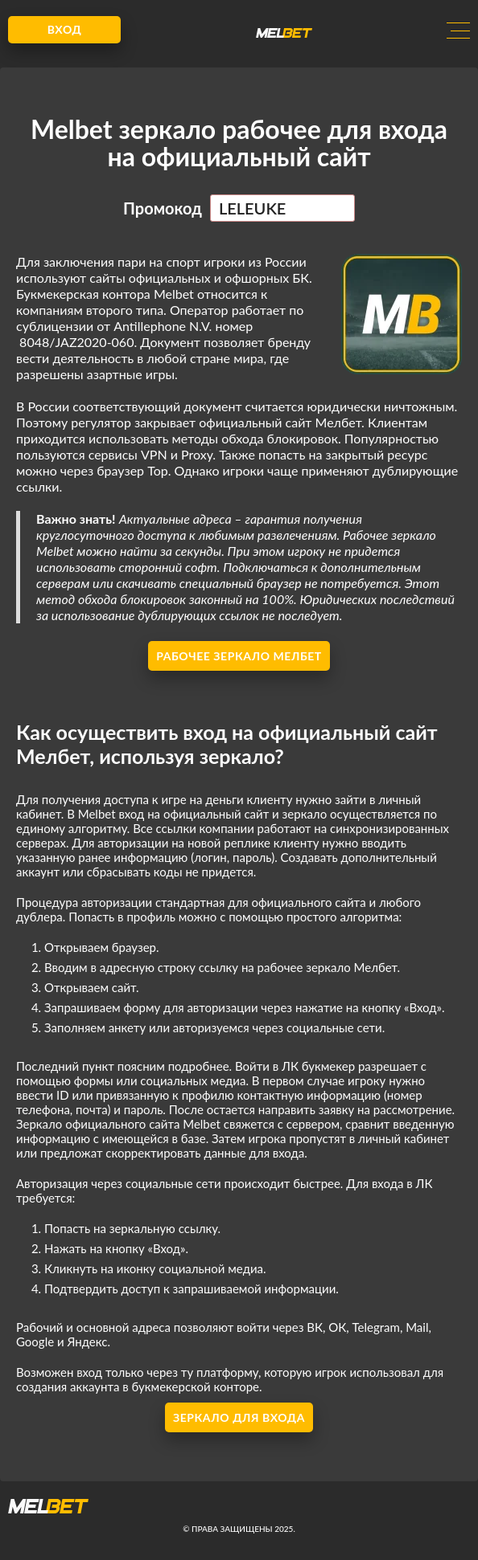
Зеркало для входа (239, 1417)
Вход (64, 29)
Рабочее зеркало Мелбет (239, 656)
